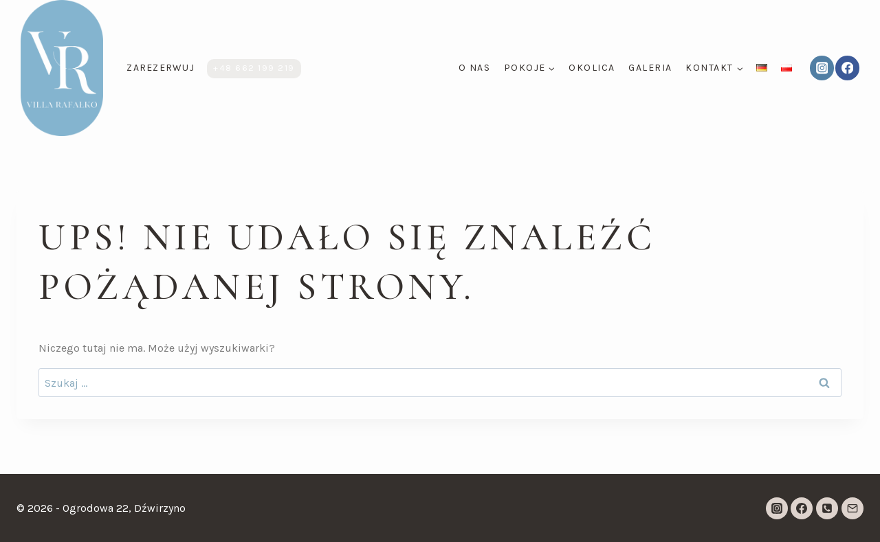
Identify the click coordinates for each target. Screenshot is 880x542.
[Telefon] (827, 508)
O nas (475, 68)
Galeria (650, 68)
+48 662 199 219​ (254, 68)
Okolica (592, 68)
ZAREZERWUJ (160, 68)
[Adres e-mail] (853, 508)
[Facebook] (847, 68)
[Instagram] (822, 68)
